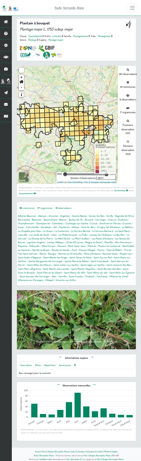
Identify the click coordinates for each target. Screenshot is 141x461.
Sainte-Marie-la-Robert (77, 261)
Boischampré (50, 219)
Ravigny (52, 253)
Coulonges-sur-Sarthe (77, 223)
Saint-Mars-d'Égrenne (29, 268)
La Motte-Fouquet (68, 234)
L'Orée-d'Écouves (74, 242)
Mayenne (22, 246)
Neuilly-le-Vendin (61, 249)
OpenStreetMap (75, 182)
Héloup (75, 227)
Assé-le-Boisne (79, 215)
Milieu (38, 365)
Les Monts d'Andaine (102, 238)
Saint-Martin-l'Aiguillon (83, 268)
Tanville (62, 276)
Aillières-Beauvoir (27, 215)
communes (26, 208)
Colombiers (57, 223)
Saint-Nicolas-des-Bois (109, 268)
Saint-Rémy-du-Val (97, 272)
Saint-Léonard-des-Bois (119, 264)
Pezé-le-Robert (114, 249)
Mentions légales (111, 451)
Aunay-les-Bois (96, 215)
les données (121, 190)
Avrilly (110, 215)
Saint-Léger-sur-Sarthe (92, 264)
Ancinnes (53, 215)
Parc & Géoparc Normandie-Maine (55, 451)
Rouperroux (126, 253)
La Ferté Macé (122, 231)
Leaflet (60, 182)
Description (26, 365)
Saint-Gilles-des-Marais (39, 264)
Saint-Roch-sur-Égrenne (122, 272)
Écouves (127, 223)
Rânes (43, 253)
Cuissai (93, 223)
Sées (54, 276)
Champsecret (43, 223)
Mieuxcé (62, 246)
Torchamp (101, 276)
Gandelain (46, 227)
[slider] (65, 174)
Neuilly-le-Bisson (41, 249)
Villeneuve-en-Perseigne (30, 280)
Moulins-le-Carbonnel (109, 246)
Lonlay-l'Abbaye (55, 242)
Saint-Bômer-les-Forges (55, 257)
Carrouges (100, 219)
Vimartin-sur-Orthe (66, 280)
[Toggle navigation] (132, 8)
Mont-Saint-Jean (77, 246)
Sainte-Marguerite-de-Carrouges (45, 261)
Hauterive (64, 227)
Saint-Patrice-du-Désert (49, 272)
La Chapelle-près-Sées (29, 231)
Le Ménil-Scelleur (81, 238)
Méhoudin (35, 246)
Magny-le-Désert (93, 242)
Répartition (50, 365)
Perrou (101, 249)
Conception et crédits (94, 451)
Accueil (38, 451)
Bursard (89, 219)
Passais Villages (87, 249)
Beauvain (37, 219)
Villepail (49, 280)
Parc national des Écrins (75, 459)
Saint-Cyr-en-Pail (103, 257)
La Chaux (48, 231)
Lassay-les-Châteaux (100, 234)
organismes (45, 208)
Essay (21, 227)
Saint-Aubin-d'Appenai (29, 257)
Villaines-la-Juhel (118, 276)
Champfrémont (26, 223)
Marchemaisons (123, 242)
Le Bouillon (119, 234)
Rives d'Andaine (92, 253)
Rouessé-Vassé (110, 253)
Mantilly (109, 242)
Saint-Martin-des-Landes (56, 268)
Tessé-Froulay (76, 276)
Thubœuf (89, 276)
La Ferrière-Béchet (80, 231)
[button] (21, 82)
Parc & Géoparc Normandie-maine (100, 182)
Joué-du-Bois (88, 227)
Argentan (65, 215)
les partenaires (27, 193)
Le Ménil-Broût (62, 238)
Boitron (63, 219)
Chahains (123, 219)
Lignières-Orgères (36, 242)
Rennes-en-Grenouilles (70, 253)
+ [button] (21, 77)
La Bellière (127, 227)
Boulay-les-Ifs (76, 219)
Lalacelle (22, 234)
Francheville (32, 227)
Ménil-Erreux (48, 246)
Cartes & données (77, 451)
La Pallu (83, 234)
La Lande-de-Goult (39, 234)
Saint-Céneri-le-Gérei (81, 257)
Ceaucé (112, 219)
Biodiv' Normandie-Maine (69, 7)
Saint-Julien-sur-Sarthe (66, 264)
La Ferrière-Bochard (102, 231)
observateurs (63, 208)
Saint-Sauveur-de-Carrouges (34, 276)
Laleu (54, 234)
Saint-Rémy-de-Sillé (74, 272)
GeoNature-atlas (45, 459)
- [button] (21, 87)
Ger (55, 227)
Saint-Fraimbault (100, 261)
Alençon (42, 215)
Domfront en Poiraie (110, 223)
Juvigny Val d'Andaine (108, 227)
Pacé (74, 249)
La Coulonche (62, 231)
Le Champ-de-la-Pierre (41, 238)
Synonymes (65, 365)
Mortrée (92, 246)
